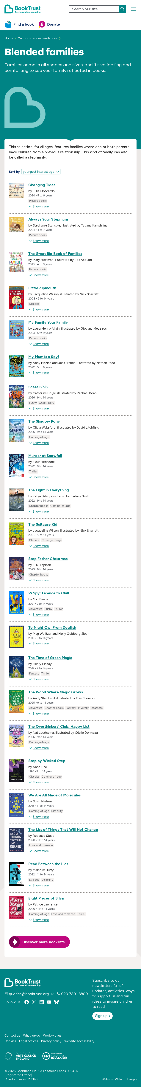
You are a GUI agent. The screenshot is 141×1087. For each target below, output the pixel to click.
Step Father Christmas (48, 558)
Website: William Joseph (119, 1079)
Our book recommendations (38, 38)
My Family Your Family (48, 322)
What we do (31, 1035)
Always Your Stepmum (48, 219)
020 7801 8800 (74, 994)
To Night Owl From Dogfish (52, 627)
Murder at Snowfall (45, 455)
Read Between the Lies (48, 864)
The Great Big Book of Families (55, 253)
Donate (53, 24)
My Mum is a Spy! (43, 356)
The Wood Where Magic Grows (55, 692)
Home (8, 38)
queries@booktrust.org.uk (31, 994)
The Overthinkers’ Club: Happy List (59, 726)
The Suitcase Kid (42, 524)
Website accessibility (79, 1041)
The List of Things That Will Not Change (63, 829)
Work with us (52, 1035)
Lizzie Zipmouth (42, 288)
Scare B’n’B (38, 387)
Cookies (10, 1041)
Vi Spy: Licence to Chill (48, 593)
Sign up (103, 1015)
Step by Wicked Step (46, 761)
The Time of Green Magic (50, 657)
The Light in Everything (48, 490)
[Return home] (22, 8)
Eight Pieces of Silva (46, 898)
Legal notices (28, 1041)
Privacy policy (51, 1041)
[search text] (94, 9)
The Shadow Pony (44, 421)
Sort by (14, 171)
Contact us (12, 1035)
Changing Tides (41, 185)
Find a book (23, 24)
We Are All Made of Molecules (54, 795)
